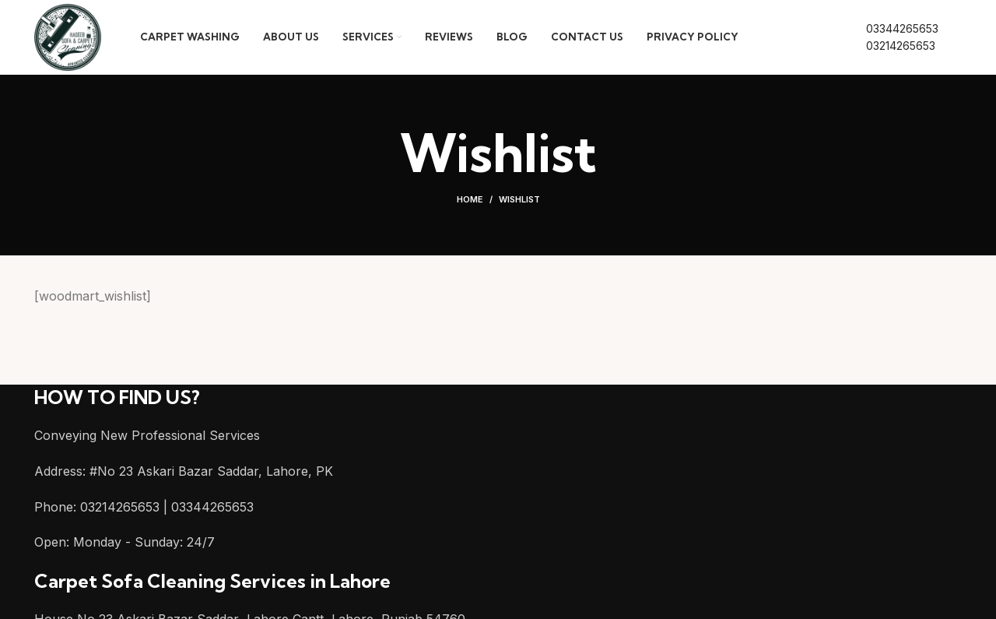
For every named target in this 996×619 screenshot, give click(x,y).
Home (470, 202)
